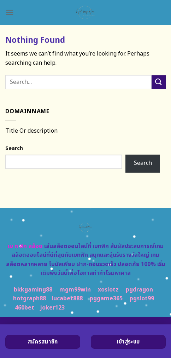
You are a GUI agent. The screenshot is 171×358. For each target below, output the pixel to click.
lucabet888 (67, 298)
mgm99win (75, 289)
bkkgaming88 (33, 289)
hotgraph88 (29, 298)
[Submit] (159, 82)
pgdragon (139, 289)
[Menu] (9, 12)
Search (14, 148)
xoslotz (108, 289)
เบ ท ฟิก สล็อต (25, 246)
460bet (24, 308)
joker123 (52, 308)
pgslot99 (142, 298)
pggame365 (106, 298)
